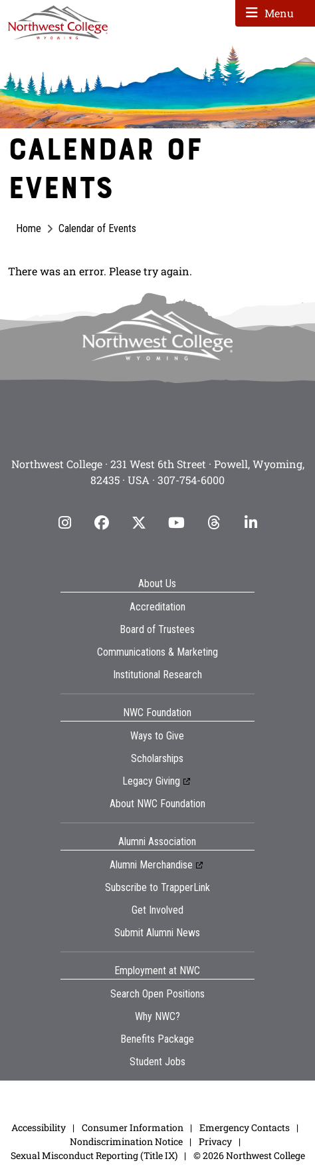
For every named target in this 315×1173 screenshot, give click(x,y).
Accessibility (38, 1127)
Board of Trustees (157, 629)
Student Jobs (157, 1061)
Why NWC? (157, 1016)
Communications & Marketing (157, 652)
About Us (157, 583)
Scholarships (157, 758)
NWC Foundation (157, 712)
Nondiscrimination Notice (126, 1141)
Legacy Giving (151, 781)
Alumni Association (157, 841)
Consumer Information (132, 1127)
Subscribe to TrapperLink (157, 887)
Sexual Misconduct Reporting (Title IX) (94, 1155)
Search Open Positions (157, 993)
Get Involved (157, 910)
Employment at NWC (157, 970)
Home (28, 228)
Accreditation (157, 606)
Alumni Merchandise (151, 864)
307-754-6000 (191, 480)
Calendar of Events (97, 228)
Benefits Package (157, 1039)
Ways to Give (157, 735)
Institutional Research (157, 674)
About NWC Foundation (157, 803)
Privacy (215, 1141)
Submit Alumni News (157, 932)
